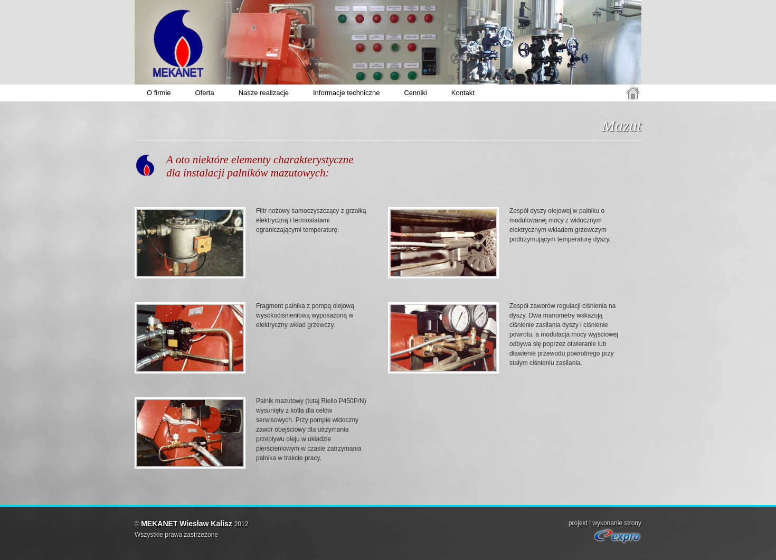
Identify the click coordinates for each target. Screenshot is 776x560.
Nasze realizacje (264, 93)
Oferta (204, 93)
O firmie (159, 93)
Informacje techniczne (346, 93)
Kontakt (463, 93)
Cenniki (415, 93)
